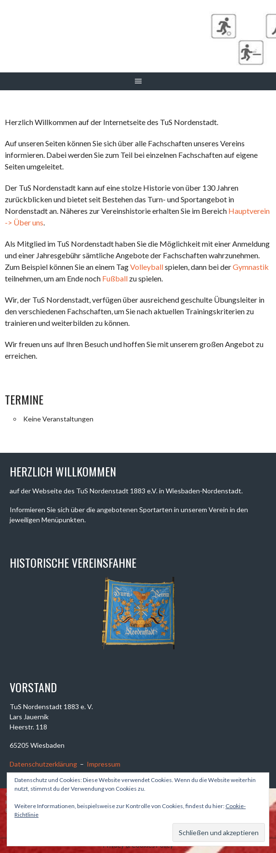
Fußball (115, 278)
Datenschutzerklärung (43, 764)
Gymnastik (251, 266)
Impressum (103, 764)
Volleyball (146, 266)
